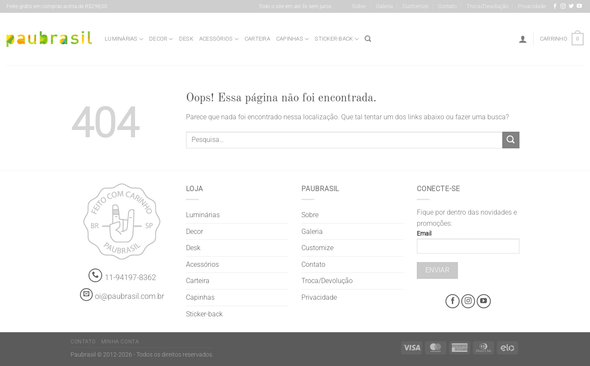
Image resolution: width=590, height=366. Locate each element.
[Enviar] (510, 140)
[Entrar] (523, 39)
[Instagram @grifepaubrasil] (563, 6)
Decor (161, 39)
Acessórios (219, 39)
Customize (415, 6)
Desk (186, 38)
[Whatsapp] (95, 276)
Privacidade (532, 6)
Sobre (359, 6)
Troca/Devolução (487, 6)
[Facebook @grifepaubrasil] (555, 6)
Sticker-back (337, 39)
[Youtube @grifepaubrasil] (579, 6)
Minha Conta (120, 342)
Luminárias (124, 39)
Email (468, 245)
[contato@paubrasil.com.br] (86, 294)
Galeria (384, 6)
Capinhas (292, 39)
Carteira (257, 38)
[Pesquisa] (368, 39)
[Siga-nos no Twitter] (571, 6)
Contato (447, 6)
